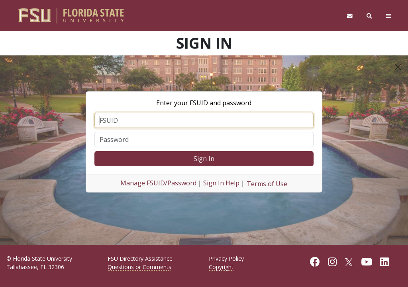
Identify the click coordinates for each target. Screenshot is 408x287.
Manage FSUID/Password (158, 183)
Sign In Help (221, 183)
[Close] (398, 67)
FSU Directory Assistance (140, 258)
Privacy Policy (226, 258)
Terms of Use (267, 183)
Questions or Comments (139, 267)
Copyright (221, 267)
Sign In (204, 158)
